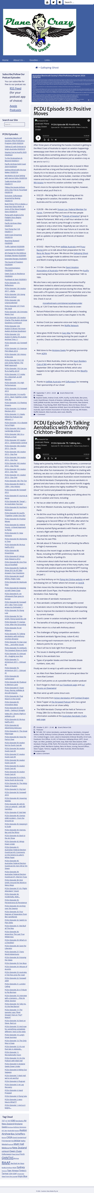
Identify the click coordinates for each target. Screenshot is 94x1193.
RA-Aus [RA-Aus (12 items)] (16, 1158)
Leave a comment (43, 753)
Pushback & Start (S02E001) (16, 279)
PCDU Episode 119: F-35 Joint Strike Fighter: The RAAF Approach (14, 362)
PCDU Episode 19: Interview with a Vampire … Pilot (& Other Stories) (16, 998)
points (80, 744)
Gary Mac (66, 333)
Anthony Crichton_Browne (54, 734)
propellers (87, 744)
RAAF (55, 405)
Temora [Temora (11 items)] (4, 1171)
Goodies (33, 60)
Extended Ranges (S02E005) (16, 259)
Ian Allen (41, 742)
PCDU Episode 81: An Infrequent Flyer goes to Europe (14, 596)
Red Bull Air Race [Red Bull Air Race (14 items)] (17, 1163)
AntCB (81, 582)
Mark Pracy (64, 402)
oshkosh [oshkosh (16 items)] (5, 1151)
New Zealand (83, 402)
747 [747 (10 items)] (6, 1121)
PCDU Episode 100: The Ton (16, 481)
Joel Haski (56, 742)
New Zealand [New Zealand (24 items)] (19, 1147)
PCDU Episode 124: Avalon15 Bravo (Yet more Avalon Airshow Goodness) (15, 328)
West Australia (51, 412)
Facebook (37, 739)
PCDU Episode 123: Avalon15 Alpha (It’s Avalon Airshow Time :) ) (15, 337)
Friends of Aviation (71, 216)
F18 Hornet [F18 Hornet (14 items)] (6, 1141)
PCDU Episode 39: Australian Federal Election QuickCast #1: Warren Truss (16, 874)
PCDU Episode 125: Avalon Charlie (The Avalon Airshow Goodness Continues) (16, 320)
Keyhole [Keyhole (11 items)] (10, 1144)
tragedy (53, 749)
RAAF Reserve (63, 405)
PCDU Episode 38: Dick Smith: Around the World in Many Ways (15, 882)
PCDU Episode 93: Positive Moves (62, 111)
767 (44, 732)
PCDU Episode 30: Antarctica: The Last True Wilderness (14, 934)
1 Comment (40, 414)
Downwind (65, 737)
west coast (61, 412)
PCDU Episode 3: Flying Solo (16, 1096)
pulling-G (37, 746)
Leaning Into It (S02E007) (14, 250)
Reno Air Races (43, 253)
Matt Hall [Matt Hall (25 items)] (19, 1144)
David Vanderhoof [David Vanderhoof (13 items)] (19, 1137)
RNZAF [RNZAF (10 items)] (14, 1167)
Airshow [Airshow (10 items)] (10, 1127)
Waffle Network (71, 325)
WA (58, 749)
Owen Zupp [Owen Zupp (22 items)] (15, 1151)
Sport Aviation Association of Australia (55, 410)
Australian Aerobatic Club (74, 734)
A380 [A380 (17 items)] (13, 1120)
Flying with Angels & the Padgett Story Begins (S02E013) (14, 217)
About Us (18, 60)
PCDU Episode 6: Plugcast (15, 1081)
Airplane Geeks (59, 350)
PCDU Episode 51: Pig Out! (15, 789)
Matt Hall (68, 742)
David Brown (43, 400)
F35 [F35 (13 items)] (12, 1141)
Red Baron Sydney (52, 746)
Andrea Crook (53, 398)
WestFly (84, 371)
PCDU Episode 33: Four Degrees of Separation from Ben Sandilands (16, 914)
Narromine (73, 402)
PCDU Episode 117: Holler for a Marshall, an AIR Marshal (15, 377)
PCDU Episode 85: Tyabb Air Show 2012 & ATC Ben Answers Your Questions (16, 570)
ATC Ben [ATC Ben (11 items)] (4, 1130)
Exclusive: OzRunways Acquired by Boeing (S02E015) (13, 198)
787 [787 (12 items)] (9, 1121)
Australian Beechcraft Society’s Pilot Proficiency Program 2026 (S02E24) (58, 77)
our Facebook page (68, 685)
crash (36, 400)
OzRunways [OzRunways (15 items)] (6, 1154)
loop (62, 742)
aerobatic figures (66, 732)
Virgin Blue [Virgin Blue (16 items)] (22, 1176)
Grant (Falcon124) (66, 393)
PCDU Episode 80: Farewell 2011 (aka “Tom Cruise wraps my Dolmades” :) (15, 604)
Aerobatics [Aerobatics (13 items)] (20, 1121)
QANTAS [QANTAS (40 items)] (8, 1158)
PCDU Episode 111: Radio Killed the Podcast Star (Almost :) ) (15, 416)
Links (47, 60)
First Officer (46, 739)
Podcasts (39, 395)
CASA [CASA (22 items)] (9, 1137)
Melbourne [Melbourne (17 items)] (7, 1147)
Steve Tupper (38, 749)
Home (5, 60)
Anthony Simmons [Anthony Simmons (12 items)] (19, 1127)
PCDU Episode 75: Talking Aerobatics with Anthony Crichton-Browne (15, 636)
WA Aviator (39, 182)
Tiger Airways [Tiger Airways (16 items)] (13, 1170)
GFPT (81, 739)
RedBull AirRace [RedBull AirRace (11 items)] (7, 1167)
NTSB (50, 744)
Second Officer (83, 746)
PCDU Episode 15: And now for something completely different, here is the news (15, 1029)
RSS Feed (15, 88)
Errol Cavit (87, 737)
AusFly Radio (74, 398)
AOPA (44, 353)
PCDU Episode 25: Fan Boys (16, 963)
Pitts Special (72, 744)
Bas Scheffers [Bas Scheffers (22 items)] (18, 1133)
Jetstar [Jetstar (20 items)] (17, 1140)
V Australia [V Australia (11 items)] (20, 1174)
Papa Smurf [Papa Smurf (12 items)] (16, 1154)
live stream (55, 402)
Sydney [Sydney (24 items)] (21, 1167)
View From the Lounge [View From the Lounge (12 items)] (10, 1176)
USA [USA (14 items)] (10, 1173)
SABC (46, 407)
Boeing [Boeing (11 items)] (4, 1137)
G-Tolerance (61, 739)
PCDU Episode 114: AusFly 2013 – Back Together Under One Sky (16, 397)
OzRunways (70, 381)
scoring (74, 746)
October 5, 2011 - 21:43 (45, 727)
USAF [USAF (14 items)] (14, 1173)
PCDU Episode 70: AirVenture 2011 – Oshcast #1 (15, 670)
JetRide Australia (68, 246)
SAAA (42, 407)
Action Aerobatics (62, 698)
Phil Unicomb (63, 744)
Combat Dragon (82, 698)
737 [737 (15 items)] (3, 1120)
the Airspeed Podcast (61, 702)
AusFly (86, 270)
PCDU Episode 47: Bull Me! (15, 812)
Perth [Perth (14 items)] (22, 1154)
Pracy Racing (47, 405)
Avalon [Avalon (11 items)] (17, 1130)
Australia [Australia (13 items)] (11, 1130)
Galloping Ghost (69, 400)
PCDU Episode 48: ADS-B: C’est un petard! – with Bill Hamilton (15, 806)
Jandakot (49, 742)
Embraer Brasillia (76, 737)
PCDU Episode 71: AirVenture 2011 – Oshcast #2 (15, 662)
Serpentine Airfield (56, 407)
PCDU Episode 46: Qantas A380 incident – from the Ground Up (15, 818)
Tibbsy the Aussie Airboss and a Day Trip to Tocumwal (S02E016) (16, 189)
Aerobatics (77, 732)
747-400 (39, 732)
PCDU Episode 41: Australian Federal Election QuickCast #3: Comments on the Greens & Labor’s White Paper (15, 852)
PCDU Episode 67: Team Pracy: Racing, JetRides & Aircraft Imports (14, 690)
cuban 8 (58, 737)
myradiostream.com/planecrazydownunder (62, 303)
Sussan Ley (74, 410)
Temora (47, 749)
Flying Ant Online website (71, 579)
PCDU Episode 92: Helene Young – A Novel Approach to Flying (15, 527)
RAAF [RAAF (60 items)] (6, 1162)
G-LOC (53, 739)
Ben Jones (83, 398)
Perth (55, 744)
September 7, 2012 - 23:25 (46, 393)
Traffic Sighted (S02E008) (14, 246)
